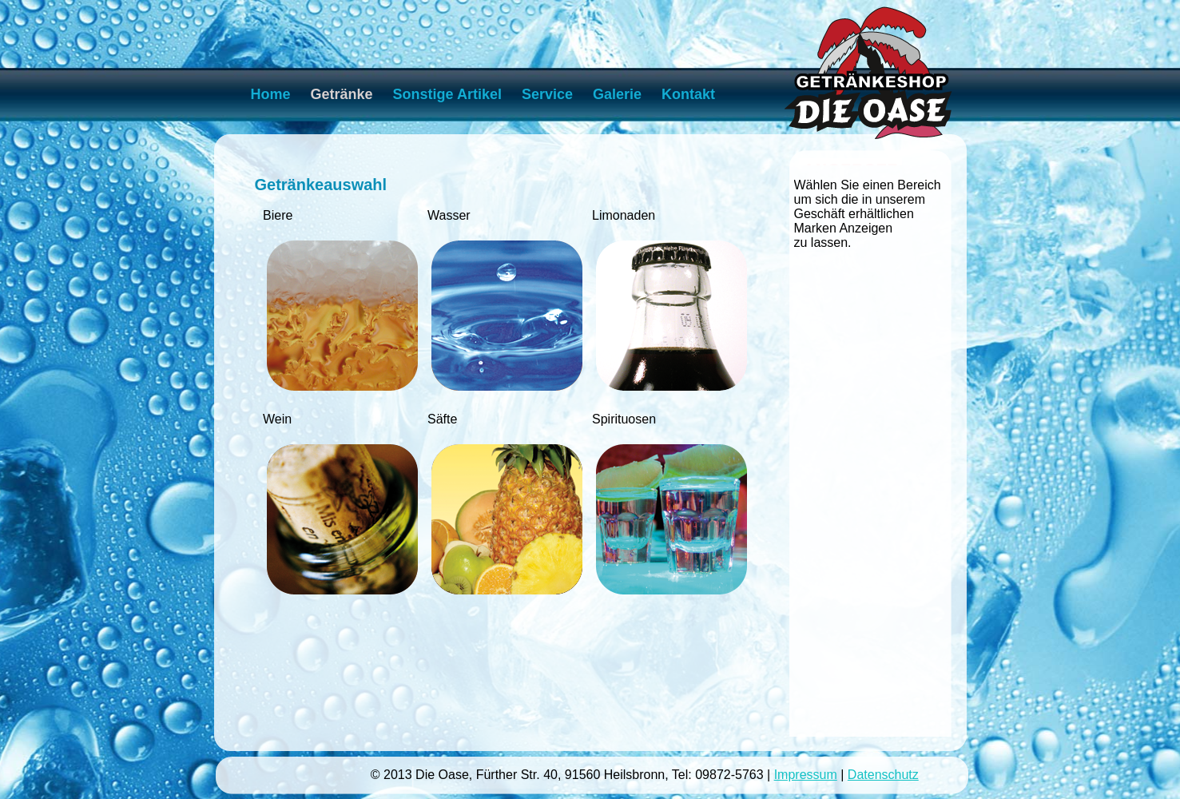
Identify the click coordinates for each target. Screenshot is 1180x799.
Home (271, 94)
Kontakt (688, 94)
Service (547, 94)
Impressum (805, 774)
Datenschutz (883, 774)
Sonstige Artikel (447, 94)
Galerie (617, 94)
